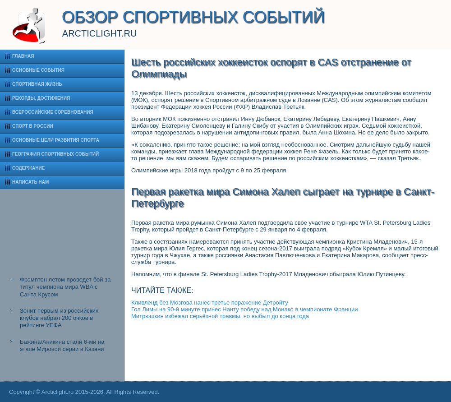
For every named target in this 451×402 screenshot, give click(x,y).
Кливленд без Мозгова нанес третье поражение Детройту (209, 302)
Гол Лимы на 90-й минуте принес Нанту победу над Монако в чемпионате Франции (244, 309)
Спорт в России (32, 126)
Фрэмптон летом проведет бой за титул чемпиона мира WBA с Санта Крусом (65, 287)
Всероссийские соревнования (52, 112)
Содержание (28, 168)
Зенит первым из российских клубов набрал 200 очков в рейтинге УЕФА (59, 318)
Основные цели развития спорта (55, 140)
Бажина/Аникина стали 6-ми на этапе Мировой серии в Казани (62, 345)
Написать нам (30, 182)
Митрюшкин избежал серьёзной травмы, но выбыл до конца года (220, 316)
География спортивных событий (55, 154)
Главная (23, 56)
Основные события (38, 70)
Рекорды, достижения (41, 98)
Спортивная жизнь (37, 84)
